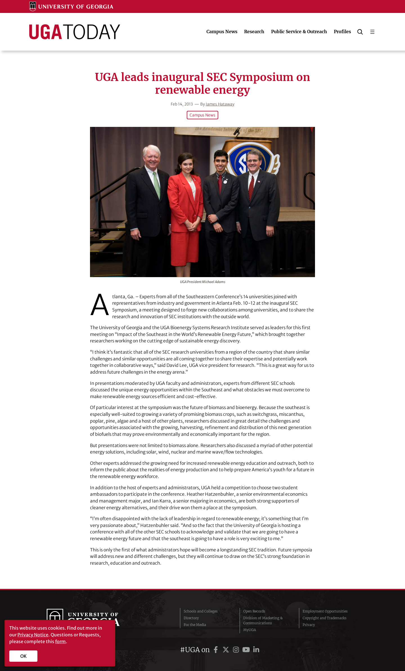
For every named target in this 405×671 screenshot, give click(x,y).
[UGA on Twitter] (227, 649)
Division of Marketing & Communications (263, 620)
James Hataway (220, 104)
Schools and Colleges (201, 611)
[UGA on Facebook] (217, 649)
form (60, 641)
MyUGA (249, 630)
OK (23, 656)
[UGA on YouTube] (247, 649)
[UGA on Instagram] (237, 649)
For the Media (195, 625)
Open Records (254, 611)
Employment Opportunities (325, 611)
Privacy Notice (32, 635)
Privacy (309, 625)
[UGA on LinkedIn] (256, 649)
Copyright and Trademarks (324, 618)
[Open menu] (372, 31)
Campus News (202, 115)
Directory (191, 618)
